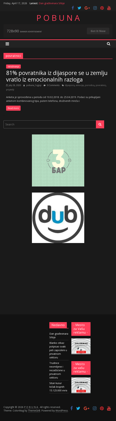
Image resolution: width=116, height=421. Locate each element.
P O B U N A (58, 17)
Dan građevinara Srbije (52, 3)
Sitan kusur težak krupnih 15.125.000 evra (58, 386)
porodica (89, 85)
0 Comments (51, 85)
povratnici (101, 85)
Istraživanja (13, 66)
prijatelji (10, 89)
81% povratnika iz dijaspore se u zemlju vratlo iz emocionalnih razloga (56, 76)
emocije (80, 85)
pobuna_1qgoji (34, 85)
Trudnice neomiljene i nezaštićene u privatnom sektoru (57, 370)
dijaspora (69, 85)
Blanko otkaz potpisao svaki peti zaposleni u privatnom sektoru (58, 350)
